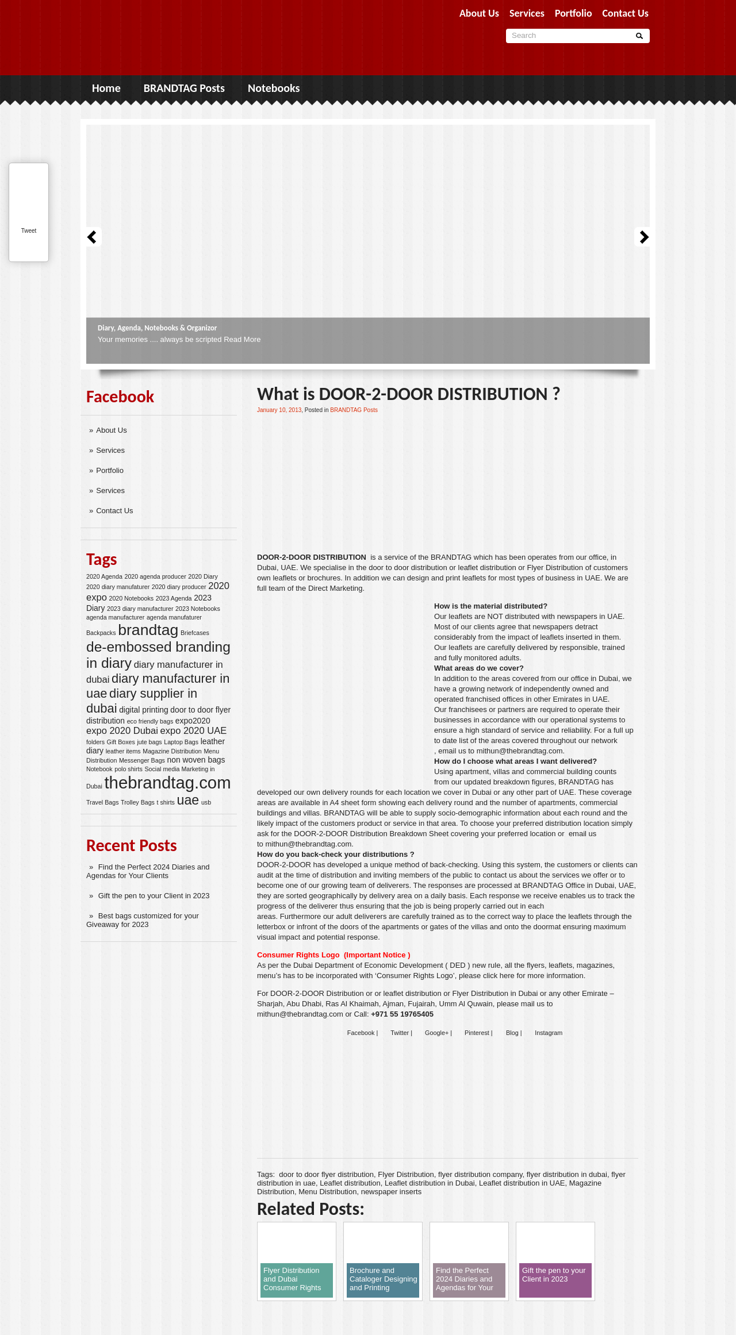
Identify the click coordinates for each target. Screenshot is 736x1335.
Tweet (29, 231)
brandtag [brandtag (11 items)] (148, 629)
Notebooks (274, 88)
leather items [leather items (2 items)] (123, 751)
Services (110, 450)
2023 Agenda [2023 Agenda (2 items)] (174, 598)
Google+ (436, 1032)
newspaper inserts (391, 1191)
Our (440, 709)
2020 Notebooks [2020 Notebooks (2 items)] (131, 598)
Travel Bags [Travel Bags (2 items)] (102, 802)
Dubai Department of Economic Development (368, 965)
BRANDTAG (451, 557)
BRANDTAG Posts (184, 88)
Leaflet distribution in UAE (522, 1183)
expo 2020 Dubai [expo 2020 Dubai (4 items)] (122, 730)
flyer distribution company (480, 1174)
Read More (242, 339)
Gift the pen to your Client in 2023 (154, 895)
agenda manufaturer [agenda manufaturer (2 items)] (174, 617)
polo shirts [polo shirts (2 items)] (128, 768)
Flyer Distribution (406, 1174)
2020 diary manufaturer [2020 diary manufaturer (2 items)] (118, 586)
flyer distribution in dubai (567, 1174)
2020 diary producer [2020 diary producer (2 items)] (179, 586)
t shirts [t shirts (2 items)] (166, 802)
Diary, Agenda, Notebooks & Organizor (157, 328)
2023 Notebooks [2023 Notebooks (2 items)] (197, 608)
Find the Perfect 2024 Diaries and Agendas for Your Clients (148, 871)
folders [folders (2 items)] (95, 741)
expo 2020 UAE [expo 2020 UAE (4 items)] (193, 730)
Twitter (399, 1032)
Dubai (267, 567)
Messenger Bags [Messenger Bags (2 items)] (142, 760)
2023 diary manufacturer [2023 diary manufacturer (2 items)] (140, 608)
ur (443, 616)
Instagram (548, 1032)
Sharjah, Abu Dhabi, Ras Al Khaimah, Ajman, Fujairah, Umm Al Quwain (375, 1003)
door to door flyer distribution (326, 1174)
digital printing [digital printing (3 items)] (143, 709)
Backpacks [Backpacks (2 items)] (101, 632)
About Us (111, 430)
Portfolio (110, 470)
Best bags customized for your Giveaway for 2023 (142, 920)
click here (499, 975)
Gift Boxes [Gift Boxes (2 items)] (121, 741)
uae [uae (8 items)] (188, 799)
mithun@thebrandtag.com (520, 751)
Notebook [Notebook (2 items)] (99, 768)
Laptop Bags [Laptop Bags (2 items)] (181, 741)
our (581, 557)
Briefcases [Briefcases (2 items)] (195, 632)
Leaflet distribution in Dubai (430, 1183)
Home (106, 88)
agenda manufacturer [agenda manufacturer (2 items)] (115, 617)
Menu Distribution (327, 1191)
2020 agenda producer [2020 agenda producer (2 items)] (155, 576)
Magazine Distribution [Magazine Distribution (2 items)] (172, 751)
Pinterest (477, 1032)
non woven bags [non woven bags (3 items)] (196, 759)
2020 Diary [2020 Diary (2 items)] (203, 576)
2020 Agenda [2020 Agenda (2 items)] (104, 576)
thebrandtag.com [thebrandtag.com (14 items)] (167, 782)
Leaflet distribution (350, 1183)
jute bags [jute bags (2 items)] (149, 741)
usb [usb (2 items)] (206, 802)
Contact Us (114, 510)
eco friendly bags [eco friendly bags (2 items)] (150, 721)
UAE (288, 567)
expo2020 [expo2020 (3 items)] (192, 720)
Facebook (361, 1032)
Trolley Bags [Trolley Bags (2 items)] (138, 802)
